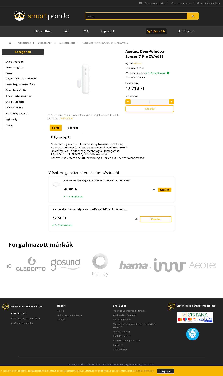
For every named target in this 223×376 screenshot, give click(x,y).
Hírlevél (61, 319)
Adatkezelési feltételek (125, 315)
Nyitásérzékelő (67, 42)
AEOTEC (138, 63)
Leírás (55, 127)
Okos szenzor (45, 42)
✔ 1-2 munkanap (155, 73)
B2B (67, 31)
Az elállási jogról (121, 331)
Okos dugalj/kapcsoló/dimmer (21, 76)
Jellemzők (72, 127)
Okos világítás (15, 67)
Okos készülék (15, 101)
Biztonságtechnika (17, 113)
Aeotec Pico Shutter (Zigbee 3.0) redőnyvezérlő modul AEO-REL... (90, 209)
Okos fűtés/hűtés (17, 90)
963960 (140, 67)
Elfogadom (165, 371)
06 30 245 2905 (18, 313)
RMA (85, 31)
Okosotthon (43, 31)
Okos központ (14, 61)
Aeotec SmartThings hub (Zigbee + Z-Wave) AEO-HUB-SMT (97, 180)
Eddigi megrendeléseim (69, 315)
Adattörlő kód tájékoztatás (127, 340)
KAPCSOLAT (67, 118)
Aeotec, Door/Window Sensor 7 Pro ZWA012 (105, 42)
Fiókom (60, 310)
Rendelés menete (122, 336)
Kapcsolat (107, 31)
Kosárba (150, 108)
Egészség (12, 119)
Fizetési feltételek (122, 319)
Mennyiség (131, 95)
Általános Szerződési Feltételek (129, 310)
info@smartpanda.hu (22, 323)
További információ (144, 371)
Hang (9, 125)
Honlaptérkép (120, 349)
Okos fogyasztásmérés (20, 84)
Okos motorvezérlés (18, 95)
